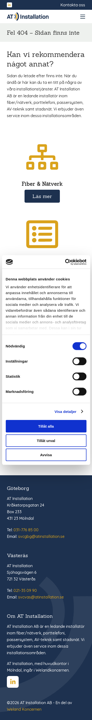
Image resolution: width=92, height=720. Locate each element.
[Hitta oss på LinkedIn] (9, 5)
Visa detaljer (65, 411)
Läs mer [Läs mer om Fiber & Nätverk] (42, 196)
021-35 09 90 (25, 590)
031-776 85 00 (26, 529)
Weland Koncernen (24, 709)
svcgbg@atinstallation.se (41, 536)
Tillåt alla (46, 426)
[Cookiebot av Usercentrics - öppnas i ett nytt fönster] (65, 262)
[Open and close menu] (82, 16)
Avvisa (46, 455)
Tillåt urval (46, 440)
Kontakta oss (72, 4)
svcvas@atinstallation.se (41, 597)
